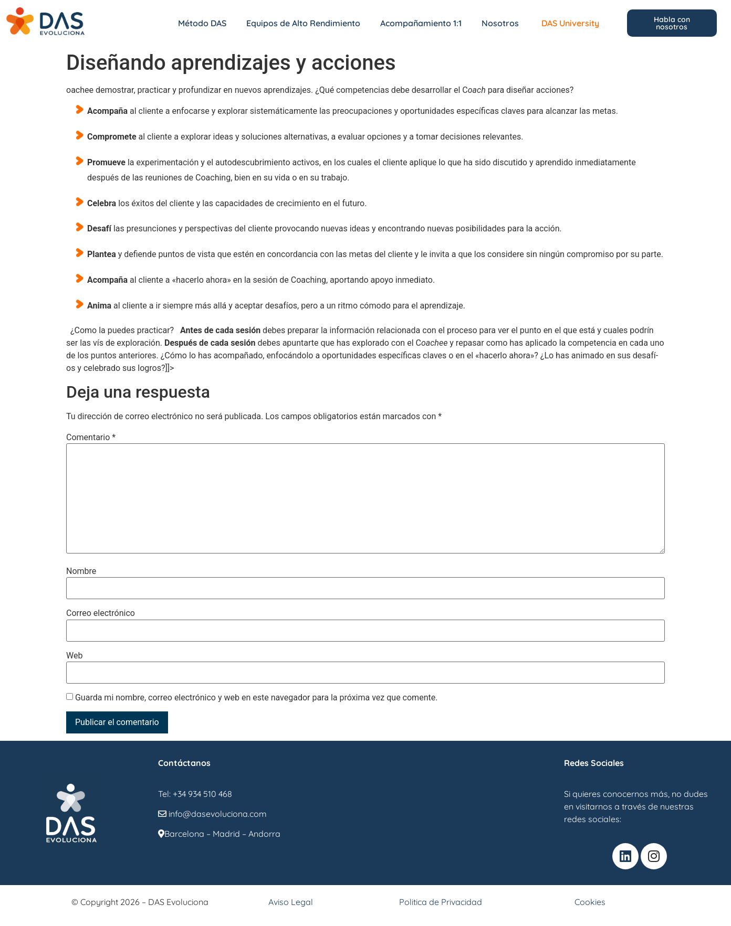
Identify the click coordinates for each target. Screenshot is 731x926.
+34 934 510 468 (202, 794)
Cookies (590, 902)
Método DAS (202, 23)
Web (74, 656)
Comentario (91, 437)
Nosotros (500, 23)
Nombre (81, 571)
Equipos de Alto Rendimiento (303, 23)
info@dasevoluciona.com (212, 813)
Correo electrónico (100, 613)
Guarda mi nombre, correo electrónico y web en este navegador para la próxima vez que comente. (256, 698)
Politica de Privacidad (440, 902)
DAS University (570, 23)
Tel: (165, 794)
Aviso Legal (290, 902)
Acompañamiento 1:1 (421, 23)
